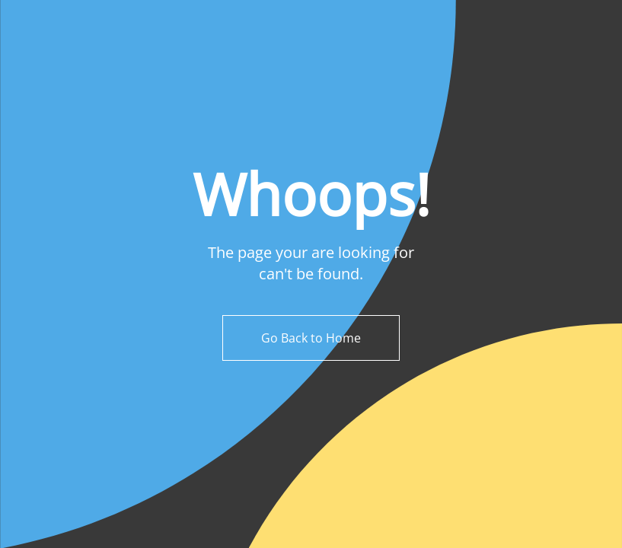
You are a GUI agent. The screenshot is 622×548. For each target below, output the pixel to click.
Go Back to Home (311, 338)
